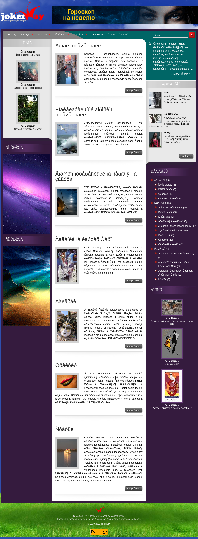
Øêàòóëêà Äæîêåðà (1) (170, 198)
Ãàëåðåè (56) (162, 180)
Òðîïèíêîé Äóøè (171, 114)
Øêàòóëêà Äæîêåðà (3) (170, 244)
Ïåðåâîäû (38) (162, 249)
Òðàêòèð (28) (165, 239)
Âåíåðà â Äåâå (172, 364)
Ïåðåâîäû (60, 34)
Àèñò (166, 92)
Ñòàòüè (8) (164, 279)
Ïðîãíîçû (25, 34)
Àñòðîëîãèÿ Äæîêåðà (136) (172, 221)
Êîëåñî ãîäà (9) (166, 216)
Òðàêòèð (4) (165, 194)
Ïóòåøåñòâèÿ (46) (167, 184)
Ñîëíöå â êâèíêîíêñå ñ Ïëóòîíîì (28, 129)
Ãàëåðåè (79, 34)
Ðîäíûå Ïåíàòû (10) (168, 212)
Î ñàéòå (124, 34)
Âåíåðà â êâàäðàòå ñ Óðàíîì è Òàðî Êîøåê (172, 408)
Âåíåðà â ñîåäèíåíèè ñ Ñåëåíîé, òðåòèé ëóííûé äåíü (172, 322)
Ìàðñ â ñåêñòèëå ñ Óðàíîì (28, 54)
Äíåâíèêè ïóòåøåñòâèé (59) (173, 207)
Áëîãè (111, 34)
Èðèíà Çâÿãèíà (172, 318)
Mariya (167, 132)
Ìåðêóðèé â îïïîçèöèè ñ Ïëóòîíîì (28, 87)
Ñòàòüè (42, 34)
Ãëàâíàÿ (11, 34)
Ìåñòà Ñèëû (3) (166, 235)
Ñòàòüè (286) (162, 203)
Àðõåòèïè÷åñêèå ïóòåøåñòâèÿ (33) (177, 226)
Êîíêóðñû (98, 34)
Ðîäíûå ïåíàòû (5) (167, 189)
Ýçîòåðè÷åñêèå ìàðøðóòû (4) (173, 230)
